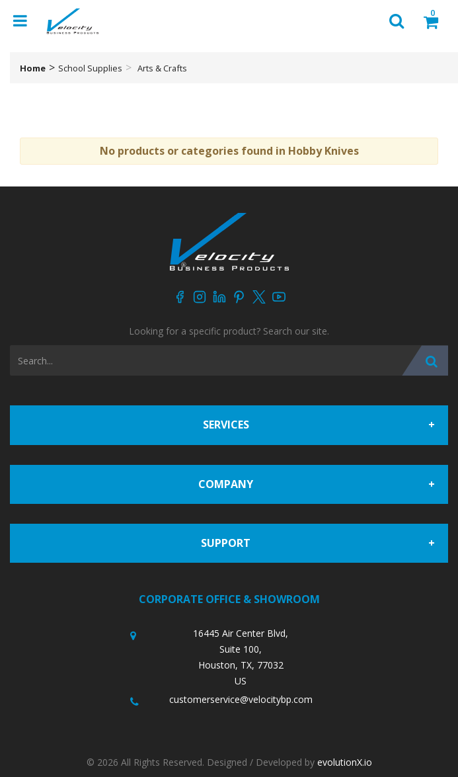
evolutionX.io (344, 762)
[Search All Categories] (229, 360)
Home (33, 68)
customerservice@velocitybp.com (241, 699)
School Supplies (90, 68)
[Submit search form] (425, 360)
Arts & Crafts (162, 68)
